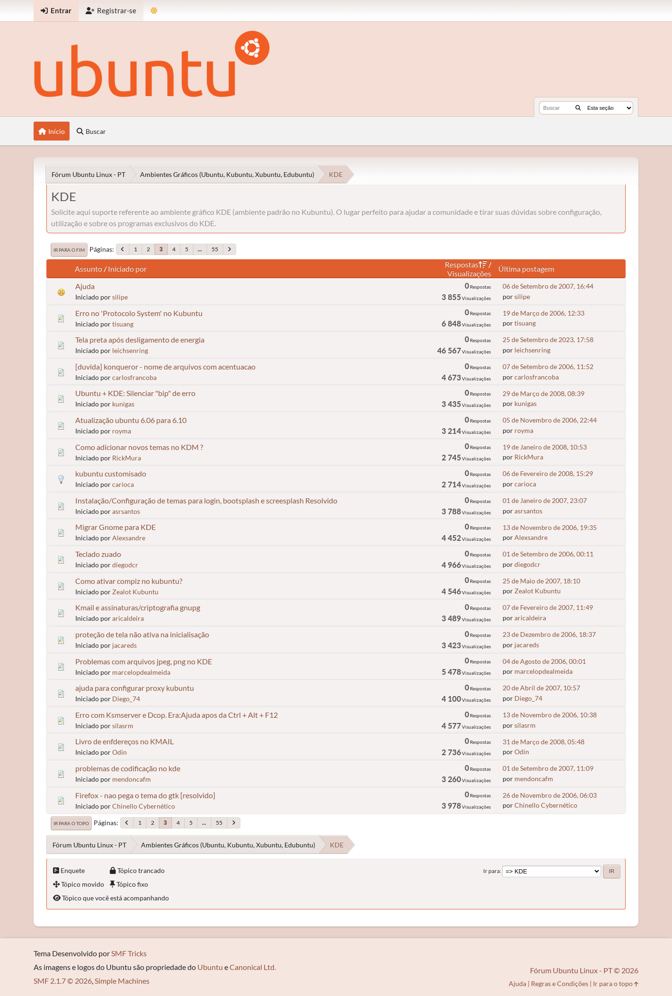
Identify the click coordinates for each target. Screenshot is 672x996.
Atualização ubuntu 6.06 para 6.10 (130, 419)
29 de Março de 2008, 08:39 (543, 393)
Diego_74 (126, 699)
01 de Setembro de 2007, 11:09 (548, 768)
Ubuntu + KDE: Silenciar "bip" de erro (135, 392)
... (200, 249)
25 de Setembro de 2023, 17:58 (548, 339)
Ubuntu (210, 966)
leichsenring (130, 350)
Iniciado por (127, 268)
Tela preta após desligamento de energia (139, 339)
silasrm (122, 726)
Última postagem (526, 268)
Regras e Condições (559, 983)
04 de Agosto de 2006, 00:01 (544, 661)
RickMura (126, 458)
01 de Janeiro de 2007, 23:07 (545, 500)
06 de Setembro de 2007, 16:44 (548, 286)
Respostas (466, 264)
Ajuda (85, 286)
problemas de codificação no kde (127, 768)
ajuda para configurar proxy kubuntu (134, 687)
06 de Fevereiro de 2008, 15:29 (548, 473)
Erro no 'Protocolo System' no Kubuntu (139, 312)
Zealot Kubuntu (135, 592)
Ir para (491, 871)
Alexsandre (128, 538)
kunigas (123, 404)
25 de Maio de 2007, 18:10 (541, 581)
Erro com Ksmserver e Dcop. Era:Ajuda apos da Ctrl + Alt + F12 (176, 714)
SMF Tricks (129, 953)
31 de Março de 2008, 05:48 (543, 742)
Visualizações (469, 273)
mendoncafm (131, 779)
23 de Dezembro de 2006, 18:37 (549, 634)
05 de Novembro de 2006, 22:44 (550, 420)
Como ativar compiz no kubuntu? (128, 580)
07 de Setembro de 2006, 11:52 (548, 366)
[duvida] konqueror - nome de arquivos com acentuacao (165, 366)
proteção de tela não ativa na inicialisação (142, 634)
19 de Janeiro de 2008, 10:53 (545, 447)
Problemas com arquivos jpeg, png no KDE (143, 661)
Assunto (88, 268)
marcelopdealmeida (141, 672)
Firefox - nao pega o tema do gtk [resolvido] (145, 795)
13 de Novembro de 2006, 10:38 (550, 715)
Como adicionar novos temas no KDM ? (139, 446)
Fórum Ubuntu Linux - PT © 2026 (584, 970)
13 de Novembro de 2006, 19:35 (550, 527)
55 (215, 249)
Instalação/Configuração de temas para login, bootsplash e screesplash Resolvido (206, 500)
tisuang (122, 324)
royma (121, 431)
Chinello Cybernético (143, 806)
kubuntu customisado (110, 473)
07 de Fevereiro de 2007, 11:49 (548, 607)
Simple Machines (122, 980)
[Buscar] (578, 108)
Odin (119, 752)
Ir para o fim (69, 250)
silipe (120, 297)
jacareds (124, 645)
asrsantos (126, 511)
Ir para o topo (71, 823)
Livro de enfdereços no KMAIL (124, 741)
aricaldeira (128, 618)
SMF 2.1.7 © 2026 (63, 980)
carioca (123, 484)
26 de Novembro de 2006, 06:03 (550, 795)
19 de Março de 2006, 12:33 (543, 313)
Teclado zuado (98, 553)
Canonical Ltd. (253, 966)
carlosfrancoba (134, 377)
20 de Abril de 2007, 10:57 (541, 688)
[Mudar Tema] (154, 10)
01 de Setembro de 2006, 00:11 (548, 554)
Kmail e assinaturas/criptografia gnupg (137, 607)
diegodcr (125, 565)
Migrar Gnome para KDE (115, 526)
